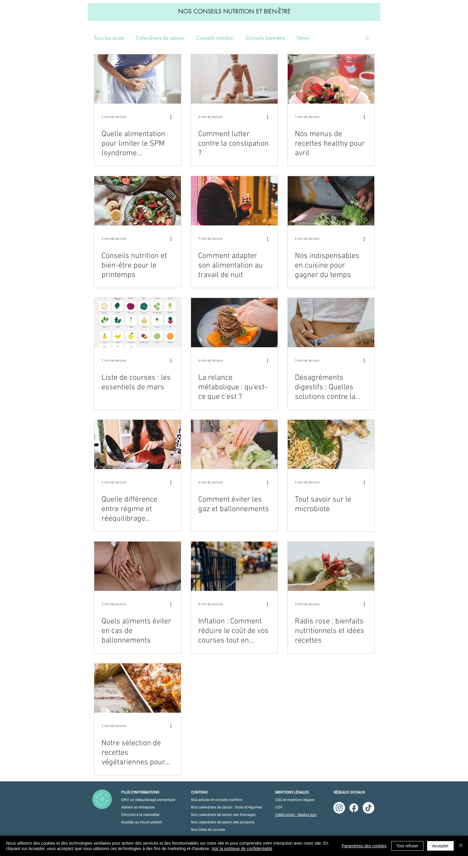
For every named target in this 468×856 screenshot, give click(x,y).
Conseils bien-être (265, 38)
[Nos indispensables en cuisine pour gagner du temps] (331, 200)
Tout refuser (407, 845)
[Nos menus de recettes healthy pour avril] (331, 79)
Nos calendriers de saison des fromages (223, 815)
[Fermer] (460, 845)
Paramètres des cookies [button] (364, 845)
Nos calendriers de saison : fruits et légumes (226, 807)
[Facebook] (354, 808)
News (303, 38)
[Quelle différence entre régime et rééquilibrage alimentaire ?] (137, 444)
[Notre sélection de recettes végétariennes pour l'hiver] (137, 688)
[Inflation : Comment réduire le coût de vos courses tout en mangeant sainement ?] (234, 566)
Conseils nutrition (215, 38)
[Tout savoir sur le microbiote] (331, 444)
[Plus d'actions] (172, 117)
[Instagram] (339, 808)
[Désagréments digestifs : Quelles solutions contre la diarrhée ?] (331, 322)
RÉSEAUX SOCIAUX (349, 792)
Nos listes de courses (208, 830)
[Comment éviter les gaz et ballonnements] (234, 444)
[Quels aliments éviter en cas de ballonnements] (137, 566)
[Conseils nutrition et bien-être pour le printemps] (137, 200)
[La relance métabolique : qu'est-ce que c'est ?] (234, 322)
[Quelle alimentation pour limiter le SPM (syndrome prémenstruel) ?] (137, 79)
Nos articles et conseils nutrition (217, 800)
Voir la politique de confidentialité (241, 848)
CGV (278, 807)
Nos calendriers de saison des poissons (223, 822)
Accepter (440, 845)
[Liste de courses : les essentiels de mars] (137, 322)
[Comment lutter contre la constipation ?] (234, 79)
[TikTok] (368, 808)
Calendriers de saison (160, 38)
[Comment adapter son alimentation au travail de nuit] (234, 200)
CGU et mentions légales (295, 800)
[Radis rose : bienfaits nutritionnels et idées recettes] (331, 566)
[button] (367, 39)
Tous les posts (109, 38)
